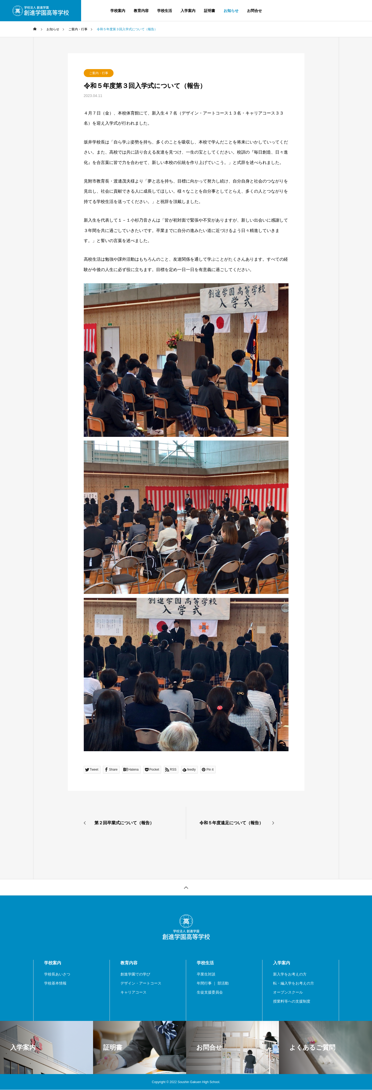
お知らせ (231, 11)
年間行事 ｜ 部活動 (213, 983)
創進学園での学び (135, 974)
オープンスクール (288, 992)
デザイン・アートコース (140, 983)
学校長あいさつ (57, 974)
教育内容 (141, 11)
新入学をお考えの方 (290, 974)
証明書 (209, 11)
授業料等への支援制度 (291, 1001)
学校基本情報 (55, 983)
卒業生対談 (206, 974)
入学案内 (188, 11)
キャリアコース (133, 992)
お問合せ (254, 11)
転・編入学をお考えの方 (293, 983)
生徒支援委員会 (210, 992)
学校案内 (117, 11)
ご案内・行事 (98, 73)
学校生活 (164, 11)
